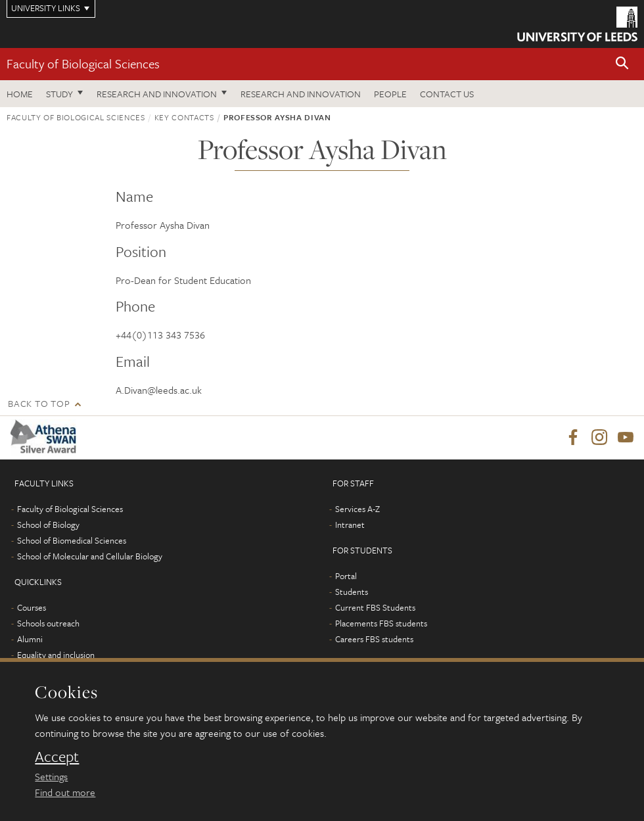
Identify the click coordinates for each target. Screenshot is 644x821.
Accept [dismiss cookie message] (57, 756)
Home (20, 94)
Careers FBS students (374, 638)
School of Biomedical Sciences (71, 540)
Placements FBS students (381, 623)
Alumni (30, 638)
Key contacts (184, 117)
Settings (51, 776)
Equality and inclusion (56, 654)
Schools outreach (48, 623)
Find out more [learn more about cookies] (65, 792)
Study (59, 94)
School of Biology (48, 524)
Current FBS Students (375, 607)
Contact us (447, 94)
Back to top (39, 403)
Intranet (350, 524)
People (390, 94)
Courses (31, 607)
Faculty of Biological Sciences (83, 63)
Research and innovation (157, 94)
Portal (346, 575)
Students (351, 591)
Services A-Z (357, 508)
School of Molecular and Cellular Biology (89, 556)
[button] (622, 64)
